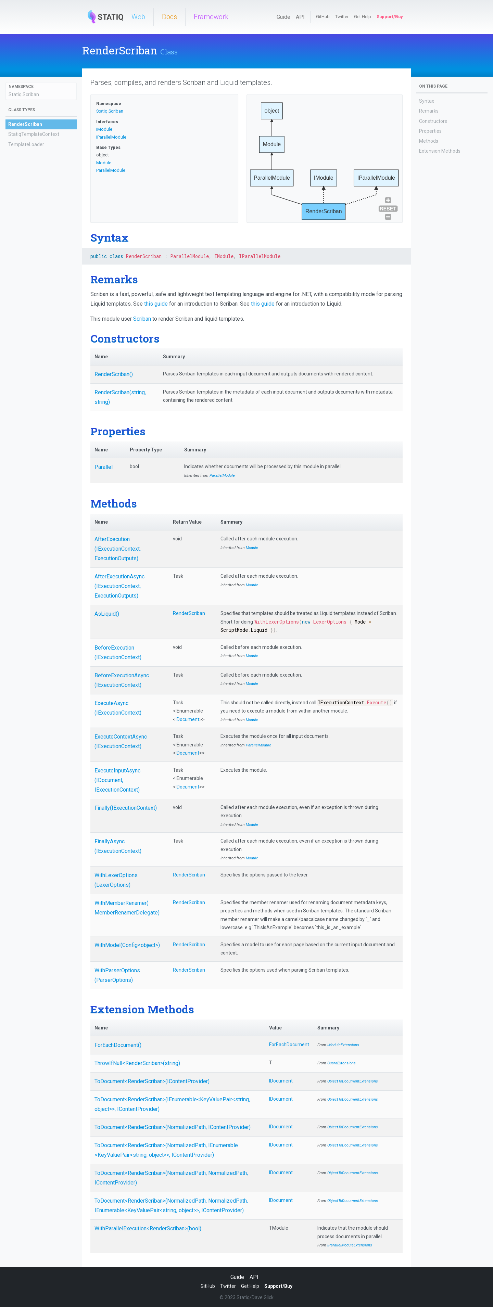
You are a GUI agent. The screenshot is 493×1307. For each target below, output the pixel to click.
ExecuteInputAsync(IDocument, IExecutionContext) (117, 780)
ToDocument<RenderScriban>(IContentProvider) (152, 1081)
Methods (428, 141)
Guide (283, 17)
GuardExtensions (341, 1063)
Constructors (433, 121)
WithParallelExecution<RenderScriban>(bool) (147, 1228)
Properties (430, 131)
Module (103, 162)
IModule (104, 129)
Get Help (362, 16)
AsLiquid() (106, 614)
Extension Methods (439, 151)
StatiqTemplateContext (33, 134)
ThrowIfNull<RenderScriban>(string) (137, 1063)
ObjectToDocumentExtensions (352, 1081)
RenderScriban (25, 124)
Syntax (426, 101)
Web (138, 17)
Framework (211, 17)
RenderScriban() (113, 374)
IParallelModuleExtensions (349, 1245)
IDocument (187, 719)
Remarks (429, 111)
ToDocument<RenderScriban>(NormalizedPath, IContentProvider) (172, 1127)
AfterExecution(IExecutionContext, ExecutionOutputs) (117, 549)
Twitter (342, 16)
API (300, 17)
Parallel (103, 467)
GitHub (323, 16)
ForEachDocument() (117, 1045)
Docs (169, 17)
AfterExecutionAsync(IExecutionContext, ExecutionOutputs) (119, 586)
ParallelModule (110, 170)
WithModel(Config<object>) (127, 945)
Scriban (142, 319)
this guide (156, 303)
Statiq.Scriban (24, 94)
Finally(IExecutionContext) (125, 808)
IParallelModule (111, 137)
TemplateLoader (26, 144)
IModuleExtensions (343, 1045)
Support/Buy (390, 16)
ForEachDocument (289, 1044)
